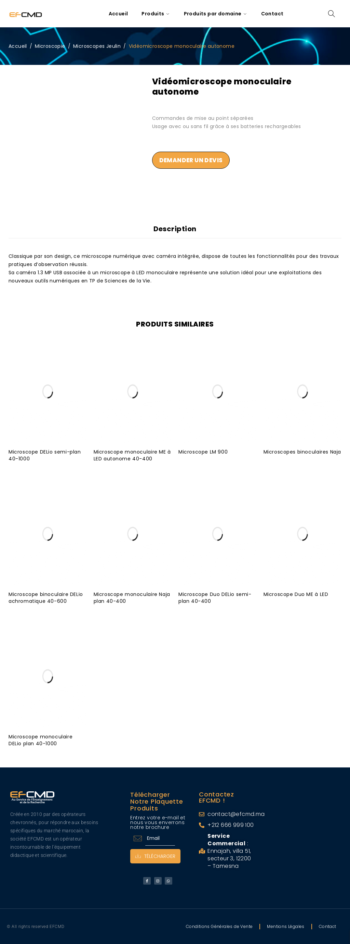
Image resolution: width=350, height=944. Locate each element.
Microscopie (50, 46)
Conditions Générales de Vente (219, 926)
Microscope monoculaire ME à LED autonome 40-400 (132, 455)
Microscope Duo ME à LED (296, 594)
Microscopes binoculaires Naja (302, 451)
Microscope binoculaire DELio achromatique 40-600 (46, 597)
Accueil (18, 46)
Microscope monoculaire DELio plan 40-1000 (40, 740)
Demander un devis (191, 160)
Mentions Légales (285, 926)
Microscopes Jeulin (97, 46)
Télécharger (155, 855)
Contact (327, 926)
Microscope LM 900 (203, 451)
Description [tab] (175, 229)
